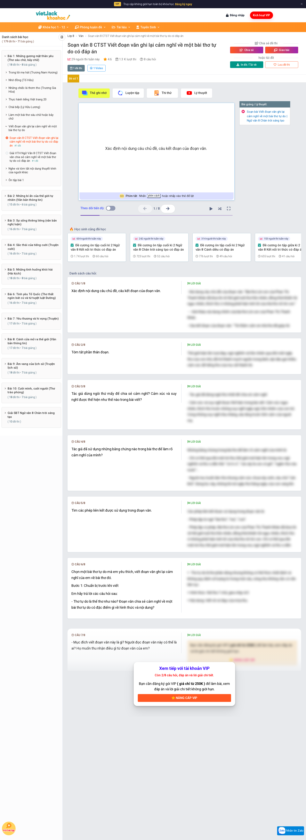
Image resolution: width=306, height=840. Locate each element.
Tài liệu (121, 27)
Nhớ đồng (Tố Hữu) (21, 80)
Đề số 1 (73, 78)
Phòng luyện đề (90, 27)
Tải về (247, 64)
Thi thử (162, 93)
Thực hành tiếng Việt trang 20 (27, 99)
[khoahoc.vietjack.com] (53, 15)
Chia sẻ (247, 50)
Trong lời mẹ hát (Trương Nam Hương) (33, 72)
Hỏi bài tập (8, 827)
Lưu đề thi (282, 64)
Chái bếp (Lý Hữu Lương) (24, 107)
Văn (81, 36)
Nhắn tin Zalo (290, 831)
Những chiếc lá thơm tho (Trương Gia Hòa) (32, 90)
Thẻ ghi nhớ (94, 93)
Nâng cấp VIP (184, 736)
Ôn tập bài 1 (16, 180)
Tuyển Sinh (148, 27)
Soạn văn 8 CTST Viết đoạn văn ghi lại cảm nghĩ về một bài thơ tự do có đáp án (135, 36)
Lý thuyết (196, 93)
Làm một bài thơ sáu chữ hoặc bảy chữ (31, 117)
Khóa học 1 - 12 (53, 27)
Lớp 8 (71, 36)
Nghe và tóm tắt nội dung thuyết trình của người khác (32, 170)
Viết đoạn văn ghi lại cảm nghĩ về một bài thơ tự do (33, 128)
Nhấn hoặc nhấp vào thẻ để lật (156, 196)
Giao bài (281, 50)
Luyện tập (128, 93)
